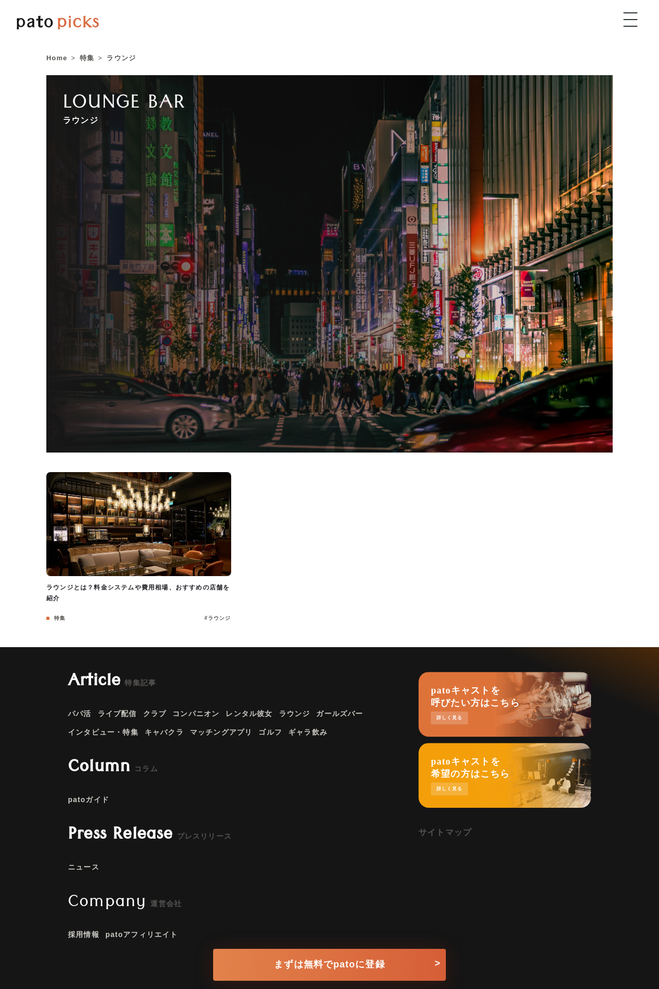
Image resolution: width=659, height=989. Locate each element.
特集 (58, 618)
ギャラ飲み (307, 732)
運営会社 (166, 903)
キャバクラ (164, 732)
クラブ (155, 713)
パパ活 (80, 713)
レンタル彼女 (249, 713)
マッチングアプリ (221, 732)
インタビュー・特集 (103, 732)
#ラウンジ (217, 618)
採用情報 (83, 934)
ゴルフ (270, 732)
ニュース (83, 867)
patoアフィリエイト (142, 934)
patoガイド (88, 799)
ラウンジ (294, 713)
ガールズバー (339, 713)
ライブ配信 (117, 713)
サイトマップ (445, 832)
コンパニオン (195, 713)
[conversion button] (329, 961)
